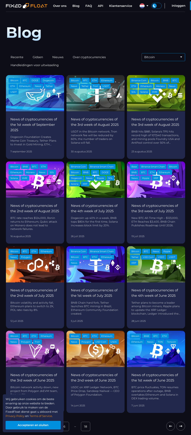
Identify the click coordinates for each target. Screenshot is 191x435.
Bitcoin (14, 80)
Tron (95, 86)
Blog (75, 6)
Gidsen (38, 57)
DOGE (35, 80)
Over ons (59, 6)
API (100, 6)
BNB (165, 80)
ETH (12, 86)
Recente (17, 57)
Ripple (100, 178)
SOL (133, 91)
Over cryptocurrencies (89, 57)
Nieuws (57, 57)
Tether (49, 86)
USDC (161, 257)
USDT (13, 91)
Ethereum (25, 86)
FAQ (88, 6)
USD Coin (148, 257)
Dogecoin (48, 80)
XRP (85, 183)
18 (85, 426)
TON (160, 341)
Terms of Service (43, 415)
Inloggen (178, 5)
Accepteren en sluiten (35, 424)
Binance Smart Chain (102, 166)
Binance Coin (138, 80)
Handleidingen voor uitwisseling (35, 65)
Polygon (25, 257)
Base (134, 166)
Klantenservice (120, 6)
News (38, 86)
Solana (144, 91)
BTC (25, 80)
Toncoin (171, 341)
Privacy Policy (16, 415)
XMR (154, 91)
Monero (160, 86)
